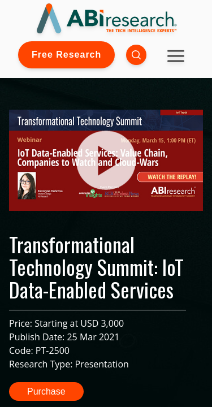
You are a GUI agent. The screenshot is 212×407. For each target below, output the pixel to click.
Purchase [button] (46, 391)
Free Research (66, 54)
